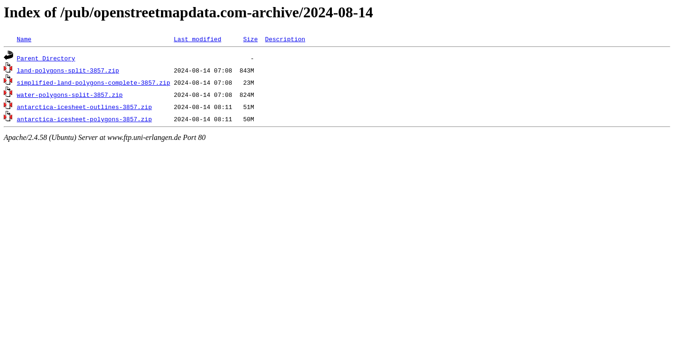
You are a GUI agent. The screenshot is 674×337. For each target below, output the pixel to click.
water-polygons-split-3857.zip (70, 94)
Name (24, 39)
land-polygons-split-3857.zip (68, 70)
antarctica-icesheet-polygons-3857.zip (84, 119)
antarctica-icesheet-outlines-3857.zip (84, 107)
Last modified (197, 39)
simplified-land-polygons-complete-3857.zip (93, 82)
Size (250, 39)
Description (285, 39)
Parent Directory (46, 58)
